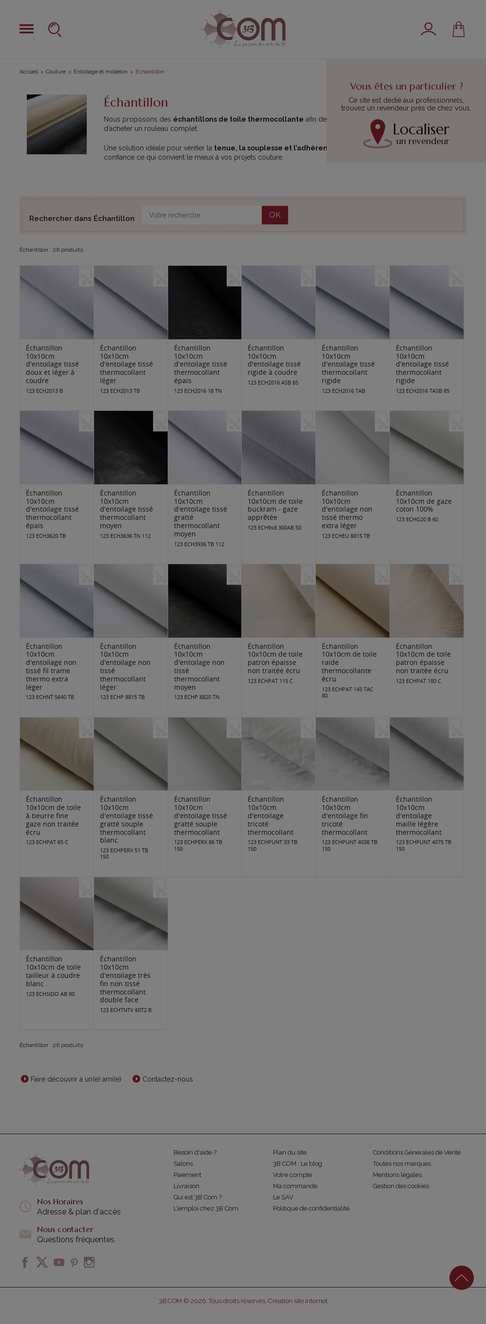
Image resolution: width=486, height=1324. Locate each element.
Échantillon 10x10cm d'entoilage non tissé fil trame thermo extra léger (51, 667)
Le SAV (283, 1197)
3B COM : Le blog (297, 1163)
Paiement (187, 1175)
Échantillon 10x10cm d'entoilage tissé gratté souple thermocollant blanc (126, 819)
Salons (183, 1163)
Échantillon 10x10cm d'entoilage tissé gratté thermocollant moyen (200, 513)
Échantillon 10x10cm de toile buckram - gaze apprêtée (275, 505)
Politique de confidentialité (311, 1208)
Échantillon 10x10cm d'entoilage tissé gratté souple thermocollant (200, 815)
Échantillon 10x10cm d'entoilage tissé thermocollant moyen (126, 509)
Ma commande (295, 1186)
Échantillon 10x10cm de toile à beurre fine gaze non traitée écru (53, 815)
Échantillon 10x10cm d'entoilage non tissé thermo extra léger (347, 509)
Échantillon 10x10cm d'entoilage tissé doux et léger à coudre (52, 364)
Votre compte (292, 1175)
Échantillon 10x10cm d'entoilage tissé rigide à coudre (274, 360)
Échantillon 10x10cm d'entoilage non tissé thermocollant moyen (199, 667)
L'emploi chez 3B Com (206, 1208)
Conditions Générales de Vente (417, 1152)
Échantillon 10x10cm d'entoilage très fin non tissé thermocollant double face (125, 979)
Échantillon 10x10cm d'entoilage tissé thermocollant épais (200, 364)
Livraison (186, 1186)
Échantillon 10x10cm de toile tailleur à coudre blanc (53, 971)
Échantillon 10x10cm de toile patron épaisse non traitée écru (275, 658)
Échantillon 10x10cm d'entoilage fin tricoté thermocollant (345, 815)
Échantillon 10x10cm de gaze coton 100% (424, 501)
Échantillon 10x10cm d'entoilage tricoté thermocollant (270, 815)
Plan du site (290, 1152)
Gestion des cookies (401, 1186)
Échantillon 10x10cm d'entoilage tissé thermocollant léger (126, 364)
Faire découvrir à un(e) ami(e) (76, 1079)
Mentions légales (397, 1175)
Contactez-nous (167, 1079)
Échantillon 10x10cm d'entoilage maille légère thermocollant (419, 815)
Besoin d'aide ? (195, 1152)
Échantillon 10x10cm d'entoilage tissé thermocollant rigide (348, 364)
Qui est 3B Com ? (198, 1197)
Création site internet (298, 1301)
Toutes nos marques (402, 1163)
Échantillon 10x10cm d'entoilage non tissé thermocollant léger (125, 667)
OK (275, 215)
